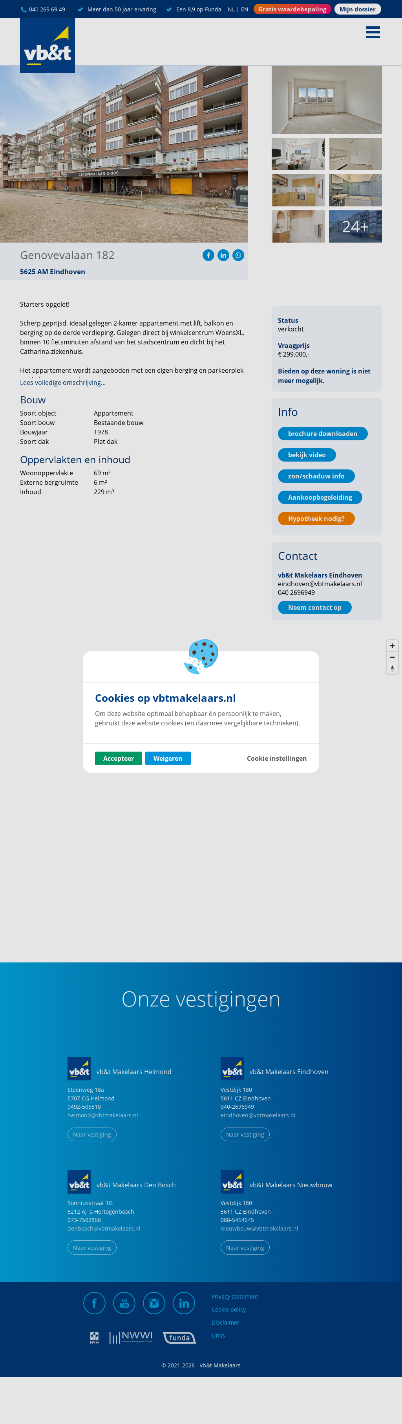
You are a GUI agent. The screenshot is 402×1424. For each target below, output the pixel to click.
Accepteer (118, 758)
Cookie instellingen (277, 758)
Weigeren (168, 758)
